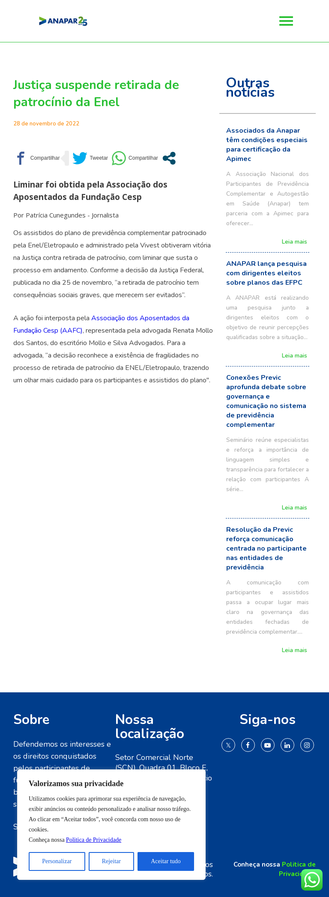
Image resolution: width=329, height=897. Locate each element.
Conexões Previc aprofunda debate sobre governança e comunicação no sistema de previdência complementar (266, 401)
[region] (111, 824)
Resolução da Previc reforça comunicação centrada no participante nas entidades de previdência (266, 548)
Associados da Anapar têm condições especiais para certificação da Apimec (267, 145)
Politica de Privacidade (93, 840)
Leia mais (294, 242)
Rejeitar (111, 861)
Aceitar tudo (166, 861)
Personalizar (57, 861)
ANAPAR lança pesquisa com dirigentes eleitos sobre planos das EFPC (266, 273)
